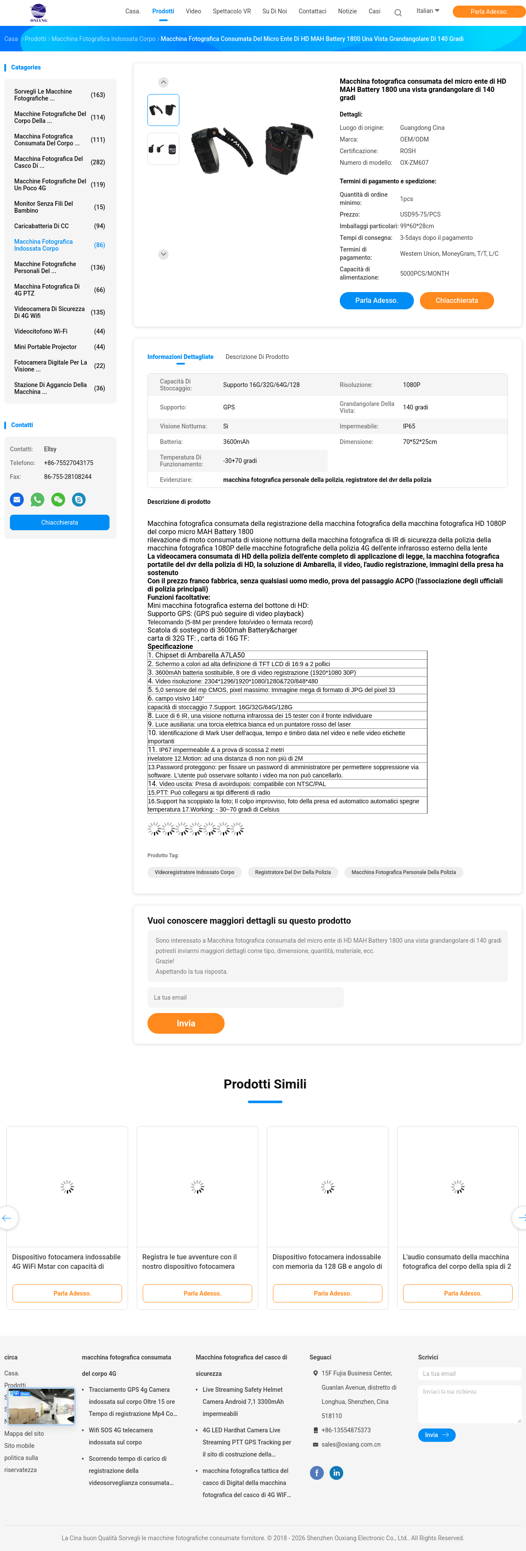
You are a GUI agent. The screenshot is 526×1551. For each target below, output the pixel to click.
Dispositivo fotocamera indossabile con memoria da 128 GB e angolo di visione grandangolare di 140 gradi (327, 1266)
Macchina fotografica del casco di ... (59, 162)
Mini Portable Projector (59, 347)
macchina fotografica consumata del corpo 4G (126, 1365)
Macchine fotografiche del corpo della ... (59, 117)
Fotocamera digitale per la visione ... (59, 366)
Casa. (11, 1373)
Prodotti (15, 1385)
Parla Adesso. (489, 11)
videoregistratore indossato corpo (195, 872)
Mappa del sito (24, 1433)
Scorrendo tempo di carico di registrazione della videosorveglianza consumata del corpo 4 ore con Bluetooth (129, 1472)
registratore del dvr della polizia (293, 872)
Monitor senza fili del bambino (59, 207)
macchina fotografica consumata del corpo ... (59, 140)
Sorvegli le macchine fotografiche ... (59, 95)
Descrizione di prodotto (257, 356)
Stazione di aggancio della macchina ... (59, 388)
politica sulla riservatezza (21, 1463)
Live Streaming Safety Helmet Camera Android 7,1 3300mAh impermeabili (243, 1401)
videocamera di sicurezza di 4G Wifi (59, 312)
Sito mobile (19, 1445)
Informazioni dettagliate (180, 356)
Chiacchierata (59, 522)
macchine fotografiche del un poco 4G (59, 185)
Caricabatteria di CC (59, 226)
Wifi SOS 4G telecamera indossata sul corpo (121, 1436)
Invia (186, 1023)
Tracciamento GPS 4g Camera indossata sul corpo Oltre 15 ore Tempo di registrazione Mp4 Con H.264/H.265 (133, 1403)
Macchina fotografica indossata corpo (59, 245)
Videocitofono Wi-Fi (59, 331)
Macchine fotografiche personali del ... (59, 267)
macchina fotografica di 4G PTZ (59, 290)
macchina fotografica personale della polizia (404, 872)
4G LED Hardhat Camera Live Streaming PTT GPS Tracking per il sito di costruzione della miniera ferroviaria (247, 1443)
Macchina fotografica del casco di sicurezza (241, 1365)
